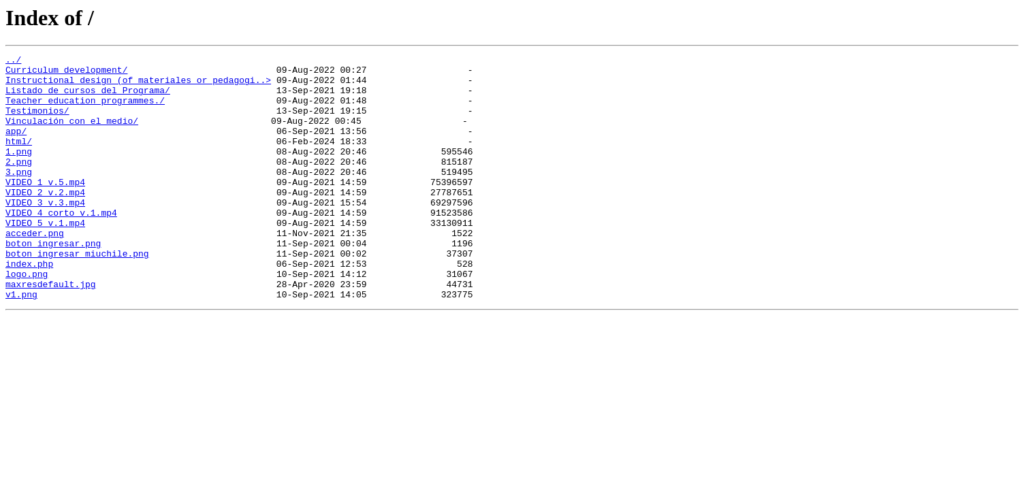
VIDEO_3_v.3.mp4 (45, 233)
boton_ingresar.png (53, 282)
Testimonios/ (37, 122)
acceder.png (34, 269)
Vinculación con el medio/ (71, 135)
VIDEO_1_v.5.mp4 (45, 208)
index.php (29, 306)
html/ (18, 159)
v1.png (21, 343)
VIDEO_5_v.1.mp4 (45, 257)
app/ (16, 147)
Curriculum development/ (66, 73)
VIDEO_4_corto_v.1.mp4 (61, 245)
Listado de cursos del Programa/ (87, 98)
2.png (18, 184)
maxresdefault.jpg (50, 331)
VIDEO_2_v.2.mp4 (45, 220)
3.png (18, 196)
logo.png (26, 318)
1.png (18, 171)
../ (13, 61)
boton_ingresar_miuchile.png (77, 294)
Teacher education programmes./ (85, 110)
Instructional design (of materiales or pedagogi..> (138, 86)
